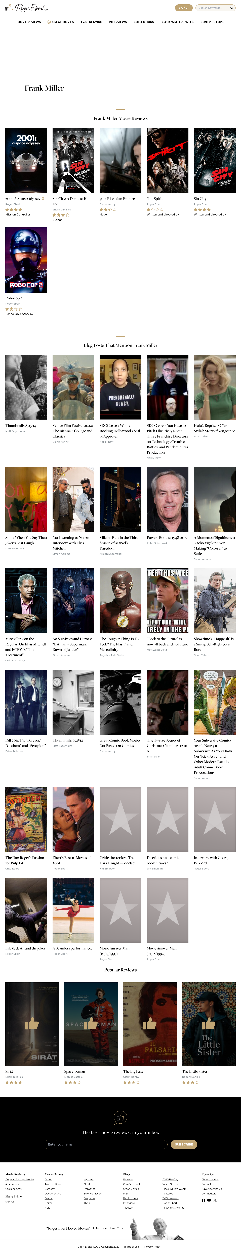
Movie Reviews (29, 22)
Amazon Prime (53, 1184)
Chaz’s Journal (131, 1184)
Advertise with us (212, 1188)
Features (168, 1193)
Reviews (128, 1179)
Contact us (208, 1184)
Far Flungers (130, 1198)
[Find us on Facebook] (203, 1200)
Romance (89, 1188)
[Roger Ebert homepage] (28, 8)
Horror (48, 1203)
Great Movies (63, 22)
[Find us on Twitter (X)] (215, 1200)
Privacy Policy (152, 1246)
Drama (49, 1198)
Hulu (47, 1207)
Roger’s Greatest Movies (19, 1179)
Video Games (170, 1184)
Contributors (212, 22)
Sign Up (10, 1201)
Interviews (118, 22)
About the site (210, 1179)
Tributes (128, 1207)
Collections (144, 22)
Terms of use (131, 1246)
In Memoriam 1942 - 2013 (108, 1228)
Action (48, 1179)
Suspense (89, 1198)
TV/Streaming (91, 22)
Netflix (88, 1184)
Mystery (88, 1179)
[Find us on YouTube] (209, 1200)
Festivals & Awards (173, 1207)
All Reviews (12, 1184)
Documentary (53, 1193)
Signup (184, 7)
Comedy (50, 1188)
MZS (126, 1193)
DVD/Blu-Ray (170, 1179)
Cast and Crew (13, 1188)
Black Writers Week (177, 22)
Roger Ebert (170, 1203)
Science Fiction (93, 1193)
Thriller (87, 1203)
